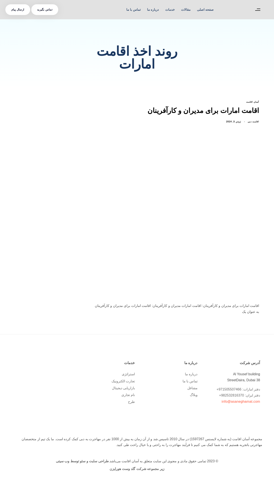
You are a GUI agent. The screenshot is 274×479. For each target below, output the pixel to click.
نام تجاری (128, 395)
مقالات (186, 9)
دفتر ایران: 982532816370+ (239, 395)
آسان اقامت (252, 102)
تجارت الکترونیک (123, 381)
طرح (131, 402)
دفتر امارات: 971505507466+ (238, 389)
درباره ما (153, 9)
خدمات (170, 9)
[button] (256, 9)
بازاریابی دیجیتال (123, 388)
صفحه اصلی (205, 9)
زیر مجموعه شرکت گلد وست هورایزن (137, 469)
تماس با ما (133, 9)
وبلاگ (194, 395)
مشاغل (192, 388)
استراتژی (128, 374)
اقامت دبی (253, 121)
